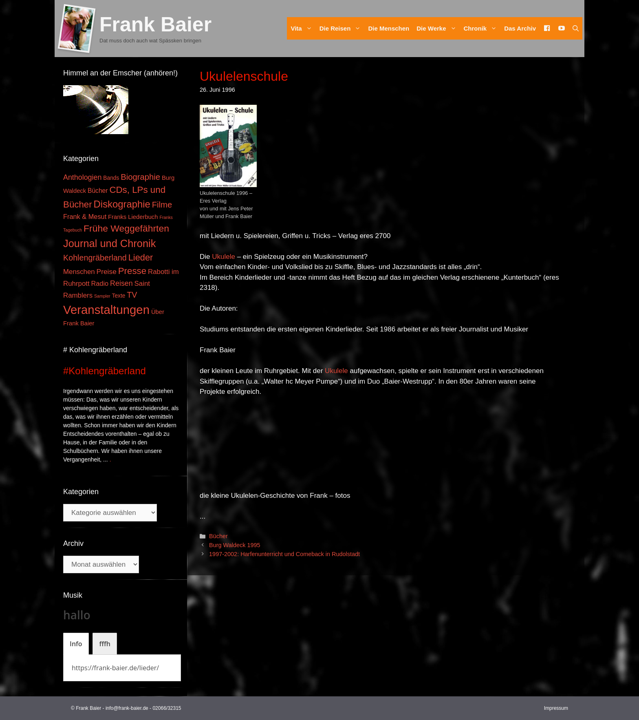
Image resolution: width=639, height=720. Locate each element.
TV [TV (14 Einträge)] (132, 294)
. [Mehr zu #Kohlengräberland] (110, 459)
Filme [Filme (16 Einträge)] (162, 204)
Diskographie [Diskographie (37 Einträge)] (122, 204)
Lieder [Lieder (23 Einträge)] (140, 257)
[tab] (76, 644)
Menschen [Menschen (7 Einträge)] (79, 272)
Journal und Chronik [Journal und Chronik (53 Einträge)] (109, 243)
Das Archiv (520, 28)
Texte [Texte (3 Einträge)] (119, 296)
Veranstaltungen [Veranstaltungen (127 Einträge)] (106, 309)
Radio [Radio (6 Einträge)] (100, 283)
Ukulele (223, 257)
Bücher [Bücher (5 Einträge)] (98, 190)
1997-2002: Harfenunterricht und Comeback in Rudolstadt (284, 554)
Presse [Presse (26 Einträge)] (132, 271)
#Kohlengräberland (104, 370)
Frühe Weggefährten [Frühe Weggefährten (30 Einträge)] (126, 228)
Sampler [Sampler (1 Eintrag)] (102, 296)
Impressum (556, 708)
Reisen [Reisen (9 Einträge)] (121, 283)
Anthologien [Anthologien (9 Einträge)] (82, 177)
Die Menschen (388, 28)
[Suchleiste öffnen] (575, 28)
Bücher (218, 536)
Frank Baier (155, 24)
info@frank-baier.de (127, 708)
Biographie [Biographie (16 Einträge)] (140, 176)
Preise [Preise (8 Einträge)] (107, 271)
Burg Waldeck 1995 (234, 545)
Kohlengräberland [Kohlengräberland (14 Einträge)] (95, 257)
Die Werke (438, 28)
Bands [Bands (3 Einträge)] (111, 178)
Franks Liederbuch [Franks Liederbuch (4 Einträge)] (133, 217)
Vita (303, 28)
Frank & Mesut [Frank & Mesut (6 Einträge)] (84, 216)
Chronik (482, 28)
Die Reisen (342, 28)
